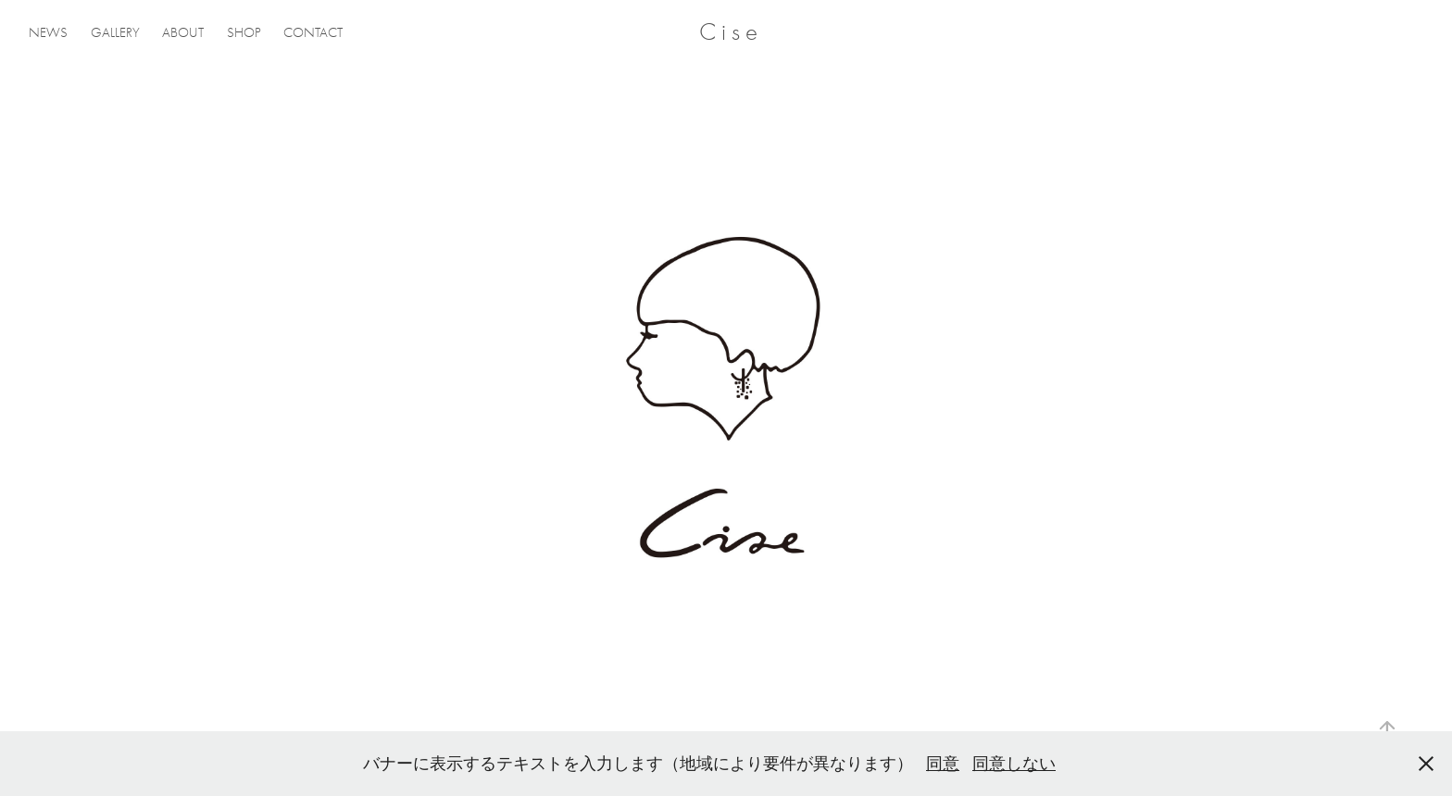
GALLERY (115, 32)
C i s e (728, 32)
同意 (942, 763)
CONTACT (313, 32)
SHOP (244, 32)
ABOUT (183, 32)
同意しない (1014, 763)
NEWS (48, 32)
